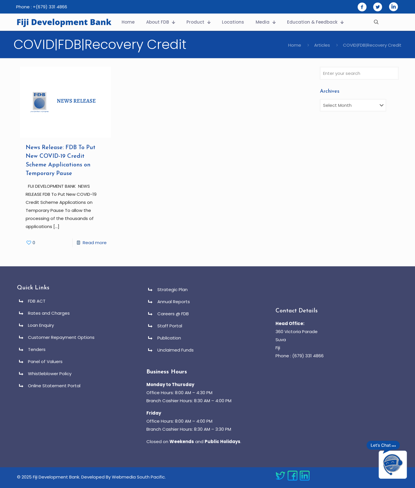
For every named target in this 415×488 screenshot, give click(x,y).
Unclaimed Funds (175, 350)
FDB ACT (37, 301)
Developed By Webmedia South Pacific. (123, 477)
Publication (169, 338)
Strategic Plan (172, 289)
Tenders (37, 349)
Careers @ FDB (173, 314)
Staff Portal (169, 326)
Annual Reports (173, 302)
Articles (322, 45)
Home (294, 45)
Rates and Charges (49, 313)
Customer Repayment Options (61, 337)
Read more (95, 243)
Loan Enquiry (41, 325)
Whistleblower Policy (49, 374)
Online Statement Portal (54, 386)
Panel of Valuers (45, 361)
